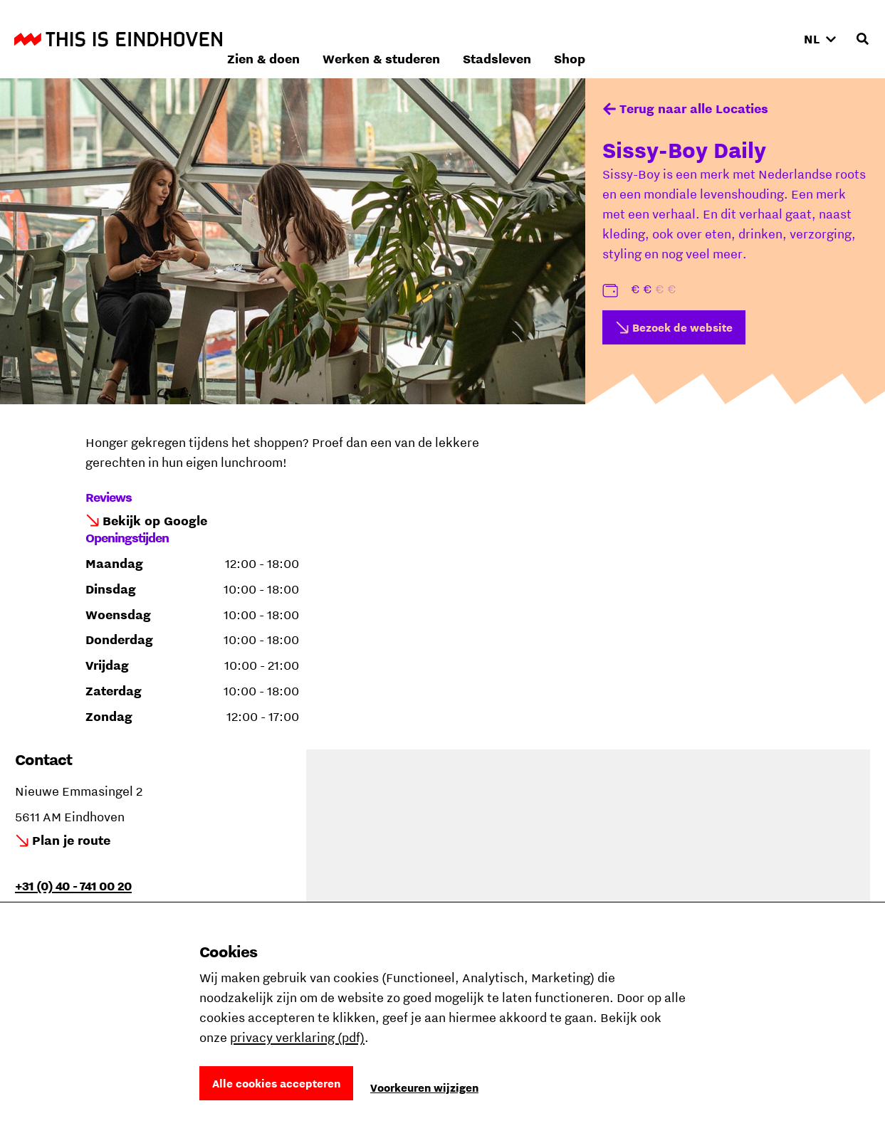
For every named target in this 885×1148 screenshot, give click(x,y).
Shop (759, 39)
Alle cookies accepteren (276, 1083)
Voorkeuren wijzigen (424, 1087)
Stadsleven (687, 39)
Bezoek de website (682, 327)
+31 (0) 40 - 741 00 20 (73, 886)
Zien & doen (453, 39)
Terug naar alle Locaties (693, 108)
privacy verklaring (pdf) (297, 1037)
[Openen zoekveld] (862, 39)
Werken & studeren (571, 39)
